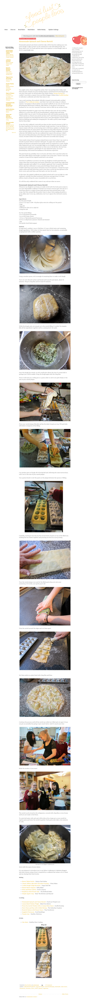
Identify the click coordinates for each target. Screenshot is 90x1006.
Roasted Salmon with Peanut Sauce (32, 910)
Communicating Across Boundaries (10, 104)
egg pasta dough (40, 986)
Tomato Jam (25, 914)
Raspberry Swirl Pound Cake (31, 891)
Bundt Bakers (31, 29)
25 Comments (48, 985)
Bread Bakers (21, 29)
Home (6, 29)
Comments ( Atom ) (31, 996)
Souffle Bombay (63, 95)
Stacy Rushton (28, 985)
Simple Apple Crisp (28, 894)
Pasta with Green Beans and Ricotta (9, 73)
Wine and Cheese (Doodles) (8, 116)
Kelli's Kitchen (10, 109)
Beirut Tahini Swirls (28, 881)
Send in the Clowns (9, 80)
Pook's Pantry (10, 83)
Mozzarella (22, 988)
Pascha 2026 (9, 106)
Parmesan (28, 988)
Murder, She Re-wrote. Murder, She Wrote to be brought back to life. (10, 127)
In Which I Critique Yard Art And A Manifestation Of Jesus (9, 97)
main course (64, 986)
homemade (58, 986)
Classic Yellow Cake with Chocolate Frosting (35, 883)
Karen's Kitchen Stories (8, 69)
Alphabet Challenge (53, 29)
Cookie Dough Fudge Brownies (31, 885)
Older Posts (65, 994)
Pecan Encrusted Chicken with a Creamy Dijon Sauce (38, 906)
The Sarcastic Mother (10, 123)
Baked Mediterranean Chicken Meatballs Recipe (10, 87)
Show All (14, 132)
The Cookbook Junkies (32, 102)
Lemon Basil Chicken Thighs (30, 904)
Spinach (40, 988)
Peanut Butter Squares (29, 887)
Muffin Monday (41, 29)
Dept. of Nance (10, 93)
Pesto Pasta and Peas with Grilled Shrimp (34, 908)
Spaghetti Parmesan (28, 912)
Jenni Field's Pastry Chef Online (9, 52)
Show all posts (59, 36)
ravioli (36, 988)
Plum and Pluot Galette (29, 889)
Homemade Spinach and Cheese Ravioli (36, 41)
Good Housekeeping (49, 986)
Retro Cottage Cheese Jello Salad (9, 64)
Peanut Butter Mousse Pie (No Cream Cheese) (10, 56)
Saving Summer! (58, 93)
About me (12, 29)
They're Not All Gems (9, 77)
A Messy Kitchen (8, 60)
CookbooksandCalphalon (29, 986)
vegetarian (45, 988)
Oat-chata (25, 922)
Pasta (32, 988)
